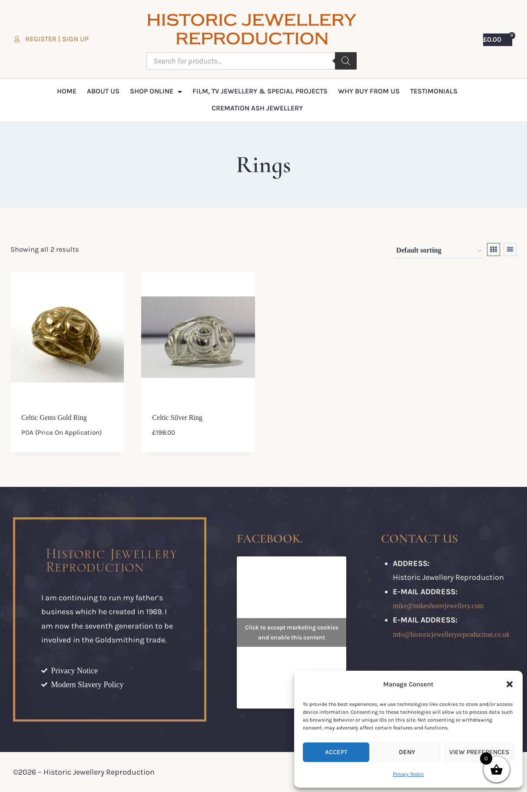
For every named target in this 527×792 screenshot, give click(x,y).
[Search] (346, 61)
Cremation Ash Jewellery (257, 108)
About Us (103, 91)
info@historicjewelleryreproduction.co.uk (451, 634)
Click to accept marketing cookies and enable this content (291, 632)
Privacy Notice (408, 774)
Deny (407, 752)
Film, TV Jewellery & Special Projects (260, 91)
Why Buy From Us (369, 91)
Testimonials (433, 91)
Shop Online (156, 92)
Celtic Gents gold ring (54, 417)
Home (66, 91)
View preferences (479, 752)
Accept (336, 752)
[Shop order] (439, 251)
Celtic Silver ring (177, 417)
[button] (509, 684)
